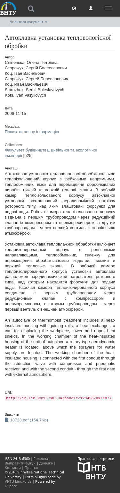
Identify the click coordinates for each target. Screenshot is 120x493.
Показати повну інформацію (32, 131)
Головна (41, 458)
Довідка (46, 463)
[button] (74, 8)
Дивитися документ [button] (28, 21)
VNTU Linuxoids (18, 481)
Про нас (31, 467)
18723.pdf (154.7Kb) (26, 420)
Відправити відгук (20, 463)
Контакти (13, 467)
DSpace (11, 485)
